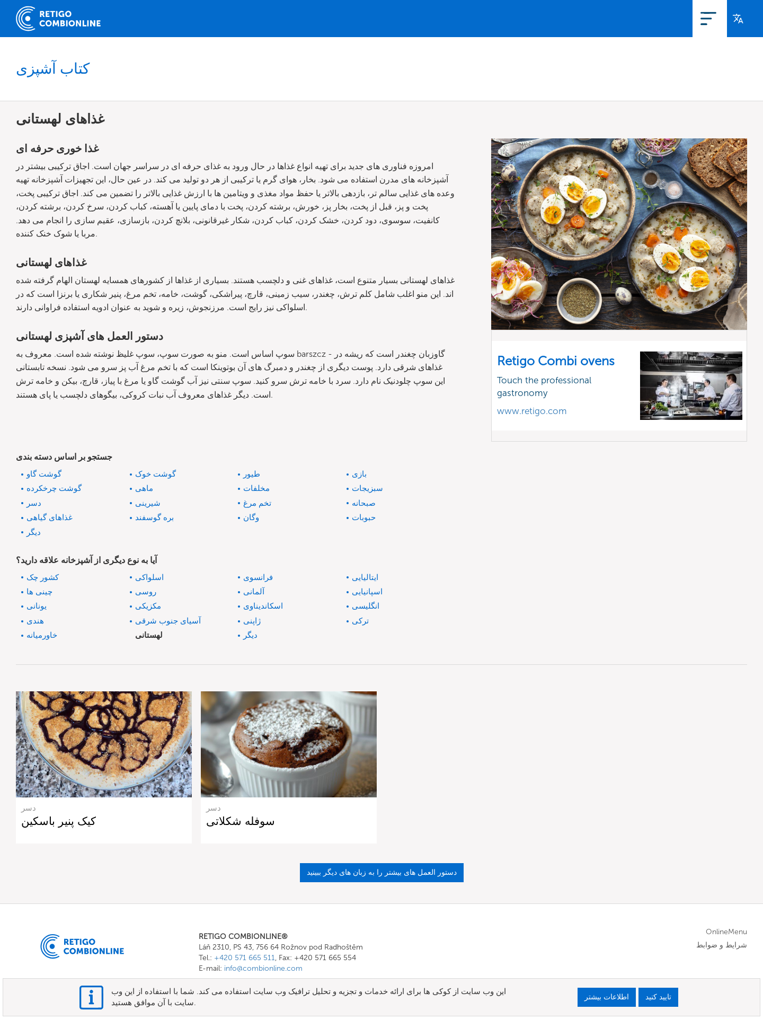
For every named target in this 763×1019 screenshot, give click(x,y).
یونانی (36, 606)
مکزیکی (148, 606)
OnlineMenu (622, 18)
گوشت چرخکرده (54, 488)
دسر (33, 503)
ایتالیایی (365, 577)
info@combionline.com (263, 968)
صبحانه (364, 503)
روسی (145, 591)
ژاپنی (252, 621)
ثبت (664, 18)
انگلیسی (365, 606)
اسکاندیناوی (263, 606)
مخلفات (256, 488)
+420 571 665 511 (244, 957)
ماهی (144, 488)
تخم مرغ (257, 503)
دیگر (33, 532)
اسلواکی (149, 577)
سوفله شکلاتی (240, 821)
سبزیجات (367, 488)
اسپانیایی (367, 591)
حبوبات (364, 517)
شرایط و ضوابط (721, 945)
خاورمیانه (41, 635)
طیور (251, 474)
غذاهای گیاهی (49, 517)
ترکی (360, 621)
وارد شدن (701, 18)
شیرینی (148, 503)
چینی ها (39, 591)
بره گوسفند (154, 517)
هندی (35, 621)
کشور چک (42, 577)
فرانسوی (258, 577)
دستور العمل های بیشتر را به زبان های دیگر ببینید (382, 872)
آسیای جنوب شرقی (168, 621)
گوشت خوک (155, 474)
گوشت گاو (43, 474)
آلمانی (253, 591)
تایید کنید (658, 997)
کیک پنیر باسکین (58, 821)
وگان (251, 517)
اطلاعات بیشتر (606, 997)
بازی (359, 474)
